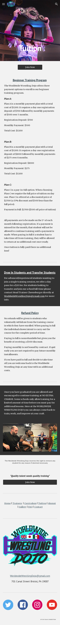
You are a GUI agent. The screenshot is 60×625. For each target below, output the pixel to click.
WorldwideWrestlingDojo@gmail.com (24, 296)
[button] (3, 4)
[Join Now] (30, 67)
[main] (30, 30)
